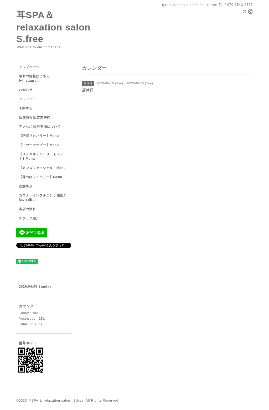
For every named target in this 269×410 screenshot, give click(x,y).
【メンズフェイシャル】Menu (42, 168)
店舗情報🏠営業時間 (34, 117)
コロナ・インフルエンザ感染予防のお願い (43, 198)
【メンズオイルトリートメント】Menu (41, 156)
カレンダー (27, 99)
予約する (26, 108)
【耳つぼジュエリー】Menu (40, 177)
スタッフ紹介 (29, 218)
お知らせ (26, 90)
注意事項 (26, 186)
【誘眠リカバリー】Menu (39, 136)
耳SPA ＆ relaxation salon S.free (56, 400)
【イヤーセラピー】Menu (39, 145)
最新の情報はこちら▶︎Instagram (34, 78)
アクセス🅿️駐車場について (40, 126)
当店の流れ (27, 209)
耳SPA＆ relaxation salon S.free (58, 27)
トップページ (29, 67)
